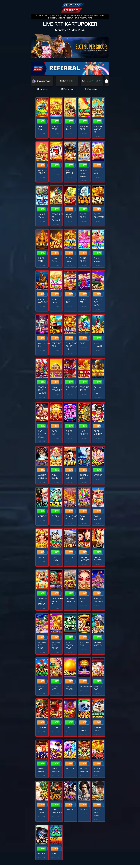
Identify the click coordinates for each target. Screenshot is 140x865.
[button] (106, 81)
